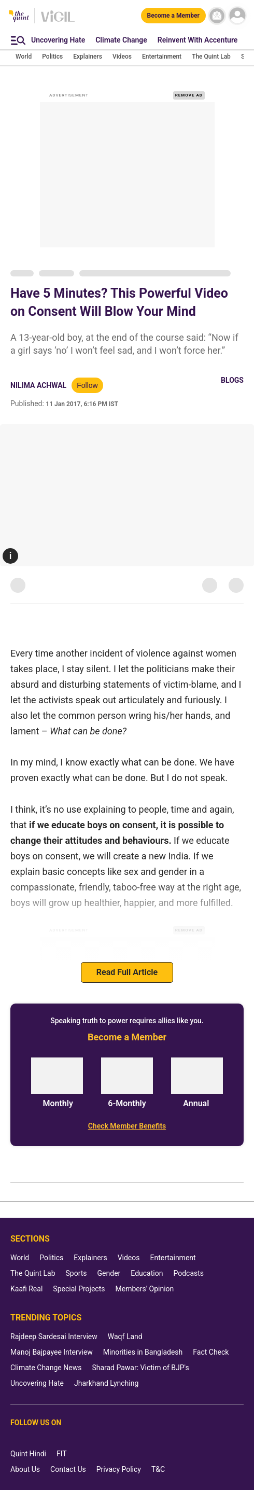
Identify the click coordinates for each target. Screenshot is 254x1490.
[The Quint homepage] (19, 17)
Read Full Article (127, 972)
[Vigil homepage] (58, 21)
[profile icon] (237, 16)
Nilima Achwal (38, 385)
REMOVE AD (189, 95)
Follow (87, 385)
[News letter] (217, 16)
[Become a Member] (173, 15)
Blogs (232, 380)
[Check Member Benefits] (127, 1126)
